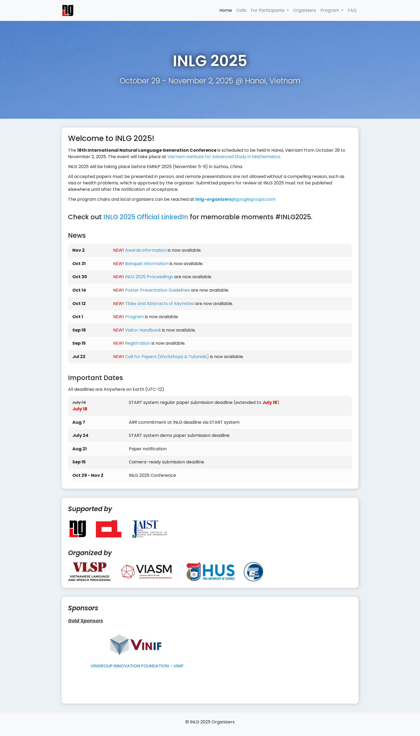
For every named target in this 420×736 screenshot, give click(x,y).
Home (225, 10)
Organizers (304, 10)
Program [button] (330, 10)
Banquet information (146, 264)
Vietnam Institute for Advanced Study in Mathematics (223, 157)
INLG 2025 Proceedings (149, 277)
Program (134, 317)
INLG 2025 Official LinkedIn (145, 217)
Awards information (146, 250)
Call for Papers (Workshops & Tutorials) (167, 357)
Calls (241, 10)
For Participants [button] (268, 10)
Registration (138, 343)
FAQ (352, 10)
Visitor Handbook (143, 330)
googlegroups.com (235, 199)
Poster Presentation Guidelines (157, 290)
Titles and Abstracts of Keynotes (159, 303)
